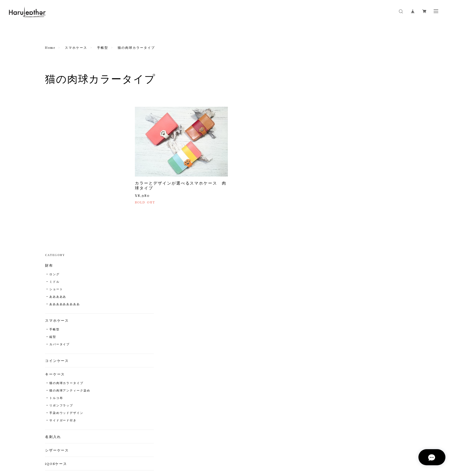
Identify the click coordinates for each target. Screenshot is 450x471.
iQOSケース (56, 310)
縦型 (52, 184)
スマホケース (76, 47)
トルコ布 (56, 245)
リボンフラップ (61, 252)
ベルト (51, 351)
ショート (56, 136)
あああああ (58, 144)
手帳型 (102, 47)
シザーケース (57, 297)
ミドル (54, 129)
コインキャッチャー (63, 337)
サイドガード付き (63, 267)
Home (50, 47)
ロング (54, 121)
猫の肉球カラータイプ (66, 230)
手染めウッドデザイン (66, 260)
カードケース (57, 324)
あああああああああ (64, 151)
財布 (49, 112)
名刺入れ (53, 283)
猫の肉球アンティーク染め (69, 237)
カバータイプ (59, 191)
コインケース (57, 207)
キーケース (55, 221)
